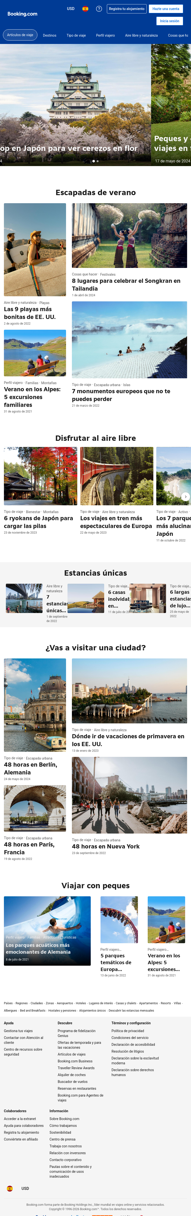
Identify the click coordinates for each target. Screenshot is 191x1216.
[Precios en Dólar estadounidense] (25, 1189)
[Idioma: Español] (10, 1189)
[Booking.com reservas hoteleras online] (22, 14)
